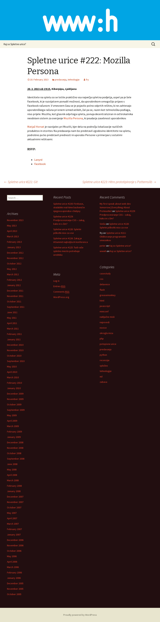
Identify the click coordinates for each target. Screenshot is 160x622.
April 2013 (12, 231)
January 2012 (14, 285)
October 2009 (14, 404)
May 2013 (12, 225)
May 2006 (12, 556)
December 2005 (15, 583)
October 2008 (14, 453)
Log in (56, 280)
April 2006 (12, 561)
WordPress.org (61, 297)
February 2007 (14, 529)
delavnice (105, 284)
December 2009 (15, 393)
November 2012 (15, 258)
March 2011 (13, 328)
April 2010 (12, 372)
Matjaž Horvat (35, 126)
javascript (105, 306)
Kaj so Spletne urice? (14, 44)
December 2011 (15, 290)
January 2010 (14, 388)
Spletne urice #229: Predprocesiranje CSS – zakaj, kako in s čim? (69, 220)
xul (101, 376)
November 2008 (15, 447)
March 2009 (13, 426)
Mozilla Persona (73, 118)
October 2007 (14, 507)
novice (103, 327)
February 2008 (14, 485)
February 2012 (14, 279)
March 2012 (13, 274)
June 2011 (12, 312)
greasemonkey (108, 295)
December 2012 (15, 252)
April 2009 (12, 420)
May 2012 (12, 269)
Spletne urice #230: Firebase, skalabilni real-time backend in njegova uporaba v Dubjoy (69, 207)
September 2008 (15, 458)
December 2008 (15, 442)
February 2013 (14, 241)
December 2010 (15, 344)
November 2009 (15, 399)
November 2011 (15, 296)
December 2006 (15, 540)
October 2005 (14, 594)
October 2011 (14, 301)
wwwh (103, 251)
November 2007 (15, 502)
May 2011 (12, 317)
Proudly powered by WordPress (80, 614)
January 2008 (14, 491)
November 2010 (15, 350)
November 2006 (15, 545)
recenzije (104, 360)
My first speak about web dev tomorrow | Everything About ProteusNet (115, 207)
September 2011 (15, 306)
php (102, 338)
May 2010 (12, 366)
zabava (103, 381)
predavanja (60, 79)
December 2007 (15, 496)
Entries (59, 286)
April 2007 (12, 518)
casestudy (105, 273)
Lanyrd (38, 159)
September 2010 (15, 361)
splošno (104, 365)
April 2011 (12, 323)
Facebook (40, 164)
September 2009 (15, 409)
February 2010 (14, 382)
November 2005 (15, 588)
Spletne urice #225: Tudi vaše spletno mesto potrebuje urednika (68, 251)
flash (102, 289)
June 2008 (12, 464)
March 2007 (13, 523)
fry (87, 79)
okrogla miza (106, 333)
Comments (61, 291)
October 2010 (14, 355)
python (103, 354)
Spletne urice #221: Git (20, 182)
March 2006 (13, 567)
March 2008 (13, 480)
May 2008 (12, 469)
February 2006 (14, 572)
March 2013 (13, 236)
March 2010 (13, 377)
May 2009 (12, 415)
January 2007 (14, 534)
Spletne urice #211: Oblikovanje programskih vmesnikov (113, 236)
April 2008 (12, 475)
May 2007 (12, 512)
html (102, 300)
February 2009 (14, 431)
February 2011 (14, 334)
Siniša (103, 223)
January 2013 (14, 247)
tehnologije (74, 79)
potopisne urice (108, 344)
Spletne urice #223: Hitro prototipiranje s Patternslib (119, 182)
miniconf (104, 311)
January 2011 (14, 339)
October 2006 (14, 550)
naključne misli (107, 316)
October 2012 (14, 263)
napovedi (104, 322)
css (101, 278)
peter (103, 245)
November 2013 (15, 220)
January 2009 (14, 437)
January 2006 (14, 578)
